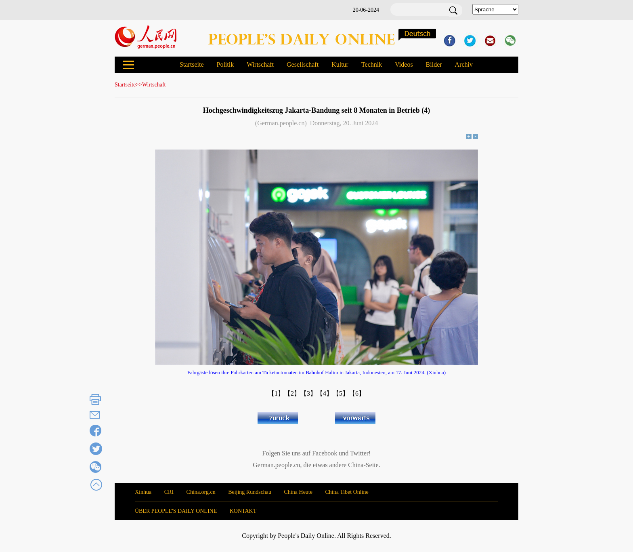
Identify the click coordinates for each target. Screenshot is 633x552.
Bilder (434, 64)
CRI (169, 492)
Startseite (192, 64)
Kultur (339, 64)
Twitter (359, 453)
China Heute (298, 492)
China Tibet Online (346, 492)
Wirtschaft (260, 64)
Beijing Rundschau (249, 492)
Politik (225, 64)
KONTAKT (243, 511)
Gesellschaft (303, 64)
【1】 (276, 393)
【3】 (308, 393)
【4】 (324, 393)
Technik (371, 64)
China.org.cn (201, 492)
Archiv (464, 64)
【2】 (292, 393)
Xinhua (143, 492)
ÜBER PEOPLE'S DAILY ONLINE (176, 511)
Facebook (324, 453)
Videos (404, 64)
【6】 (357, 393)
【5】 (341, 393)
